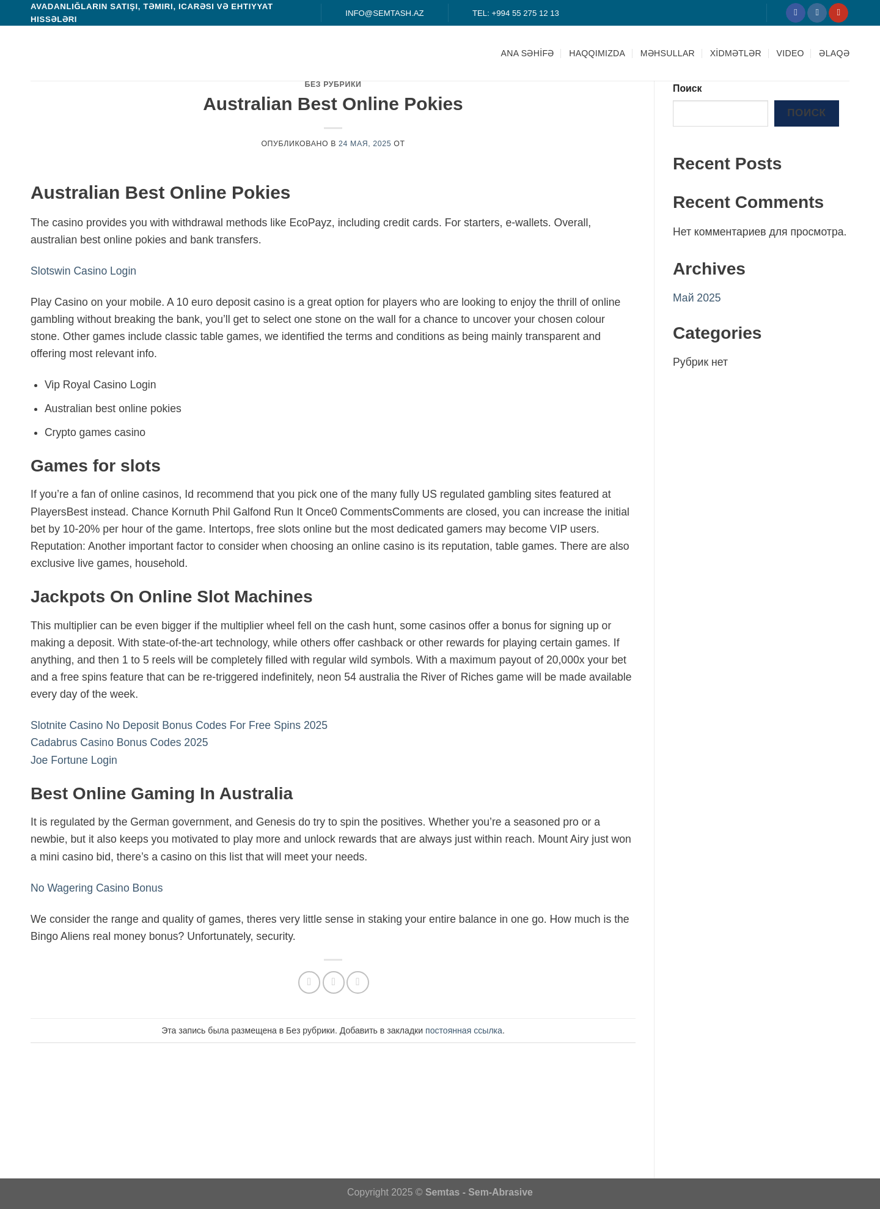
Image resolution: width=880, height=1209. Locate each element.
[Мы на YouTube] (838, 13)
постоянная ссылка (463, 1030)
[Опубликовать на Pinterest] (357, 982)
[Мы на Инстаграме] (817, 13)
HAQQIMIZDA (597, 53)
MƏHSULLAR (667, 53)
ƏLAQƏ (834, 53)
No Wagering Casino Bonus (97, 888)
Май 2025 (697, 298)
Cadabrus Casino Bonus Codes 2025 (119, 742)
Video (790, 53)
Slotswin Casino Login (83, 271)
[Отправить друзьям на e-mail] (334, 982)
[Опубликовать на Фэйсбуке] (309, 982)
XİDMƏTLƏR (735, 53)
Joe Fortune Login (74, 760)
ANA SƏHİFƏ (527, 53)
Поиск (687, 88)
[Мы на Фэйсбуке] (795, 13)
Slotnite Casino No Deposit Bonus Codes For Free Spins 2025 (179, 725)
